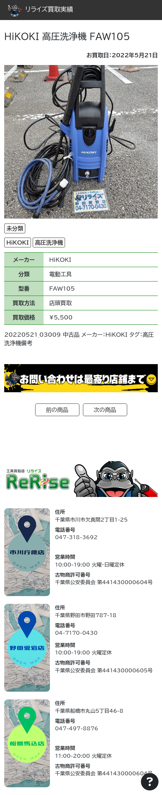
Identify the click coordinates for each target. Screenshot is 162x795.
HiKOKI (17, 242)
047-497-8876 (76, 728)
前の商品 (57, 410)
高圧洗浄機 (49, 242)
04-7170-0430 (76, 632)
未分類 (14, 228)
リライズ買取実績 (40, 9)
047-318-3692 (76, 537)
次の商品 (105, 410)
